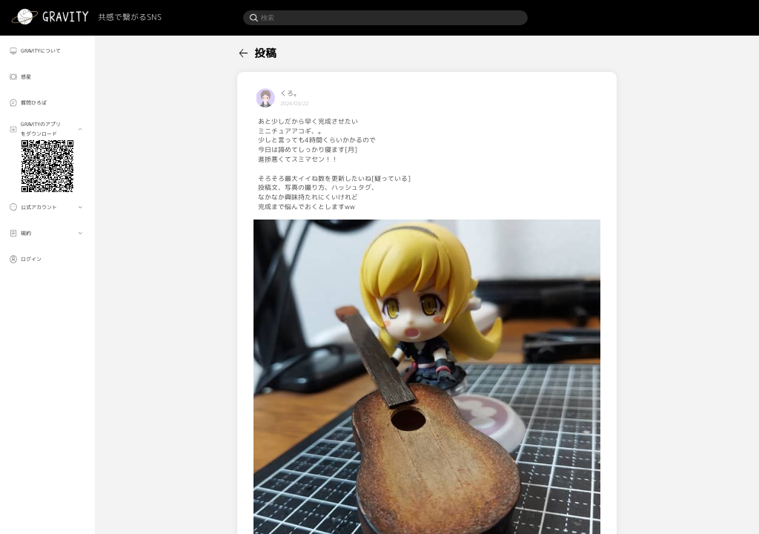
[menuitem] (47, 50)
